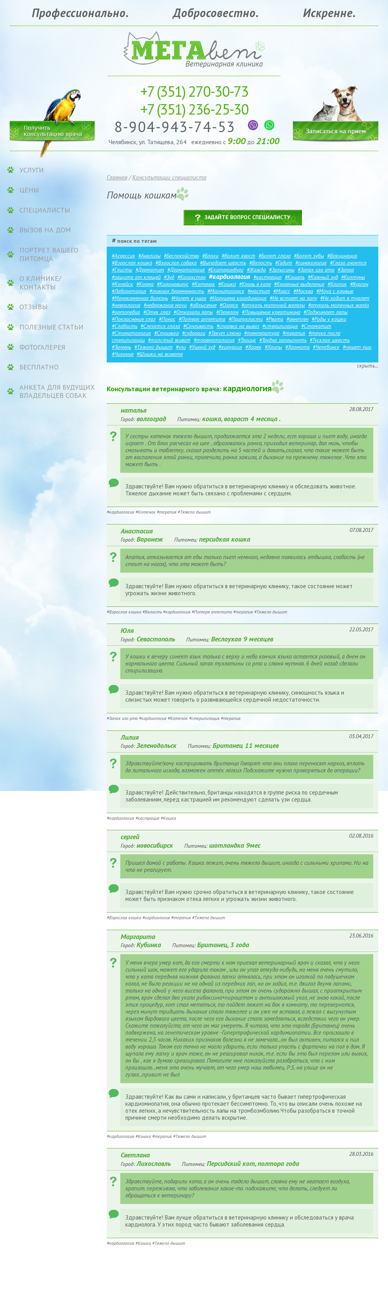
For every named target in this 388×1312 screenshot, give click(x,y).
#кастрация (267, 277)
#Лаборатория (129, 290)
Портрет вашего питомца (48, 254)
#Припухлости (246, 318)
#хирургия (230, 346)
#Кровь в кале (255, 284)
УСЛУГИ (31, 170)
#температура (261, 332)
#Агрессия (123, 255)
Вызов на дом (45, 230)
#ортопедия (126, 311)
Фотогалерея (42, 347)
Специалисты (44, 210)
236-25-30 (194, 108)
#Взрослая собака (176, 262)
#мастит (259, 290)
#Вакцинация (342, 255)
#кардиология (229, 276)
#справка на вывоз (238, 325)
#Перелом (227, 311)
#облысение (203, 304)
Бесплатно (39, 367)
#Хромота (297, 346)
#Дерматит (149, 269)
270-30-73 (194, 91)
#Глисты (122, 269)
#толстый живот (169, 339)
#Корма (145, 284)
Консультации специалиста (169, 177)
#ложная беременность (176, 290)
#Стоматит (316, 325)
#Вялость (260, 262)
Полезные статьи (51, 327)
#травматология (214, 339)
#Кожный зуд (323, 277)
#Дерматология (186, 269)
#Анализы (149, 255)
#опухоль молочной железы (273, 304)
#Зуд (169, 277)
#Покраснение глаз (134, 318)
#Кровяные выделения (299, 284)
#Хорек (253, 346)
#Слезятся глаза (160, 325)
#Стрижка (166, 332)
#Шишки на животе (160, 353)
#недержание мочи (165, 304)
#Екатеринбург (226, 269)
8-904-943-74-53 (177, 126)
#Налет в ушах (188, 297)
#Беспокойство (181, 255)
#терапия (293, 332)
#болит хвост (238, 255)
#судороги (193, 332)
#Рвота (274, 318)
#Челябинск (326, 346)
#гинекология (311, 262)
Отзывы (33, 307)
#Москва (303, 290)
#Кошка (227, 284)
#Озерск (229, 304)
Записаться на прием (335, 108)
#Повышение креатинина (271, 311)
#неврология (126, 304)
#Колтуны (353, 277)
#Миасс (281, 290)
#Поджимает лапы (325, 311)
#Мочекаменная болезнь (140, 297)
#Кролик (337, 284)
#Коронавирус (173, 284)
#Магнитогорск (225, 290)
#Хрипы (273, 346)
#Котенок (203, 284)
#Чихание (122, 353)
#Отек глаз (156, 311)
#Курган (359, 284)
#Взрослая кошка (132, 262)
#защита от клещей (136, 277)
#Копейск (122, 284)
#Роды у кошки (329, 318)
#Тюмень (121, 346)
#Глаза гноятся (348, 262)
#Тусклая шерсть (330, 339)
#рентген (297, 318)
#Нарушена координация (238, 297)
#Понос (167, 318)
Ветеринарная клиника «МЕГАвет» (194, 49)
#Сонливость (198, 325)
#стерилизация (280, 325)
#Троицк (247, 339)
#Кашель (295, 277)
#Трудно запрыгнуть (283, 339)
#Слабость (124, 325)
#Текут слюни (224, 332)
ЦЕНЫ (29, 190)
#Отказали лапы (193, 311)
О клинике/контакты (40, 282)
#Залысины (281, 269)
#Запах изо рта (316, 269)
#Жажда (256, 269)
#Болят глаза (274, 255)
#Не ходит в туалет (344, 297)
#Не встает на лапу (293, 297)
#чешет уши (357, 346)
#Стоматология (131, 332)
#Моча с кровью (334, 290)
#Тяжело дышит (153, 346)
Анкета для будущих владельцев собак (57, 391)
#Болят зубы (309, 255)
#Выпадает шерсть (223, 262)
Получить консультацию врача (52, 129)
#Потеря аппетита (201, 318)
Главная (117, 177)
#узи (181, 346)
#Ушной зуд (202, 346)
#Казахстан (191, 277)
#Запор (346, 269)
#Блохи (210, 255)
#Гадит (283, 262)
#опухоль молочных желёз (338, 304)
